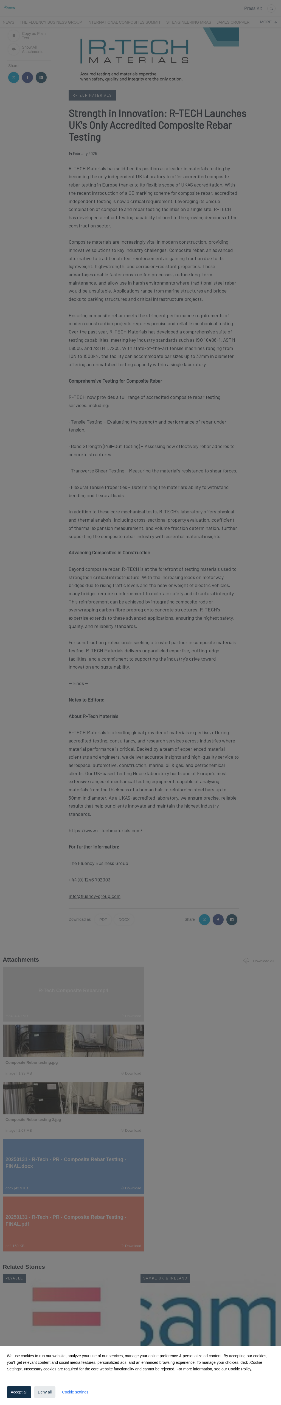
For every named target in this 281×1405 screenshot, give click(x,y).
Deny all (45, 1392)
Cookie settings (75, 1392)
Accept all (19, 1392)
